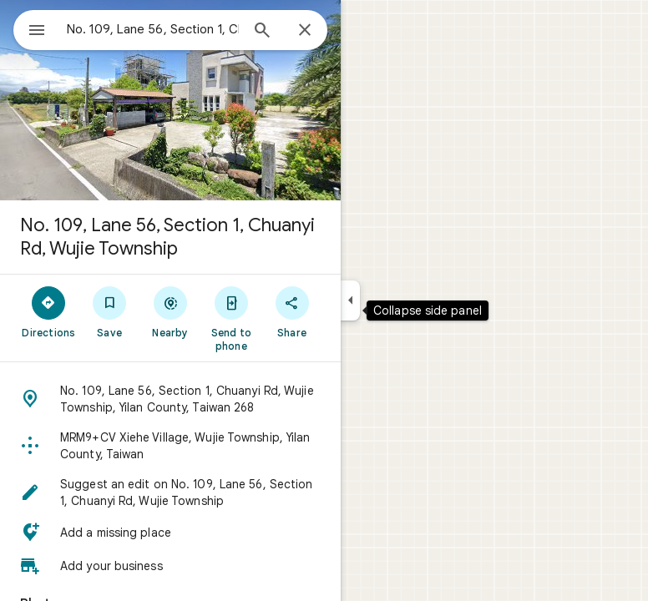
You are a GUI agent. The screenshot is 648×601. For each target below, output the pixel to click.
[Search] (262, 31)
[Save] (109, 311)
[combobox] (153, 29)
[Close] (304, 31)
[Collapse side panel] (350, 300)
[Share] (291, 311)
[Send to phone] (230, 318)
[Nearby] (170, 311)
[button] (170, 399)
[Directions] (48, 311)
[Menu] (36, 31)
